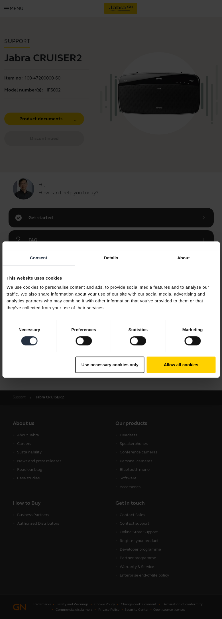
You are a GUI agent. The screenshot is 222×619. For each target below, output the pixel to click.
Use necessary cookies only (110, 364)
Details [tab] (111, 257)
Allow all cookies (181, 364)
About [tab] (183, 257)
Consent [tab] (38, 257)
